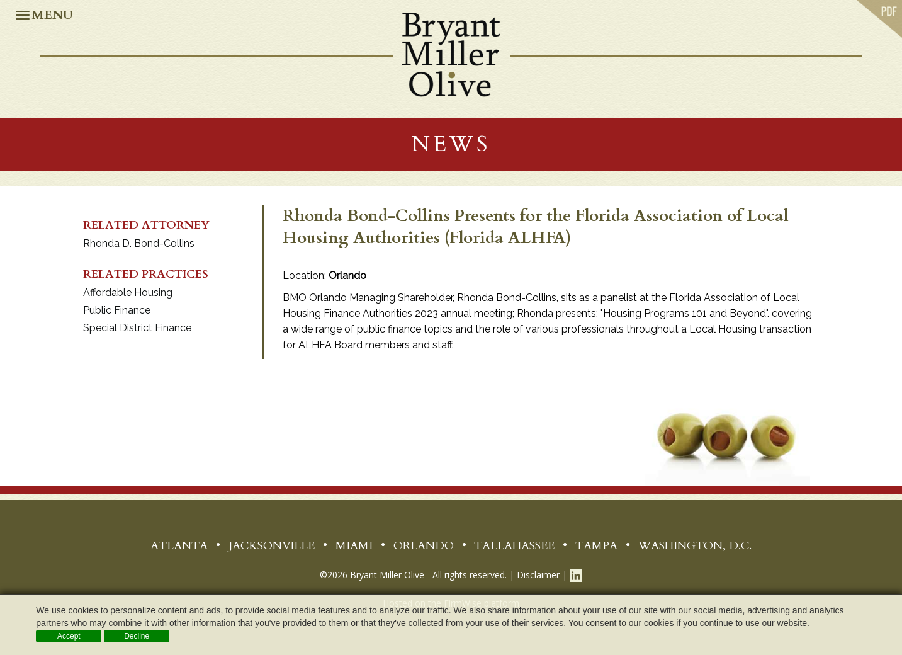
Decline (136, 636)
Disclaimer (538, 575)
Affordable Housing (127, 293)
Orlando (423, 546)
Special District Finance (137, 328)
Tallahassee (514, 546)
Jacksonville (271, 546)
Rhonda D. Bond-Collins (138, 243)
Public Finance (116, 310)
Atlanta (179, 546)
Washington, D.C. (695, 546)
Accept (69, 636)
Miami (354, 546)
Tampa (596, 546)
